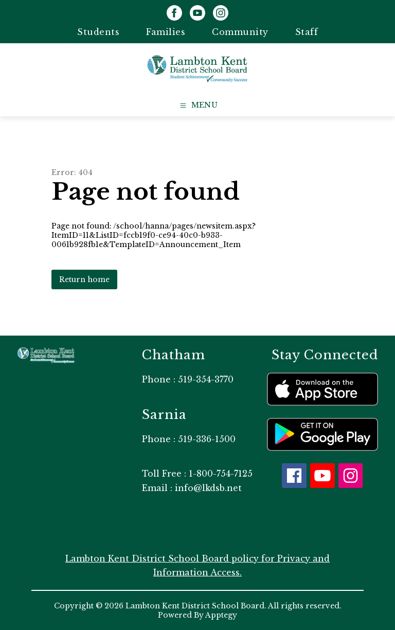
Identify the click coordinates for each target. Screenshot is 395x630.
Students (98, 32)
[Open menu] (197, 105)
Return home (84, 279)
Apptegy (221, 615)
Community (240, 32)
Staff (306, 32)
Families (165, 32)
